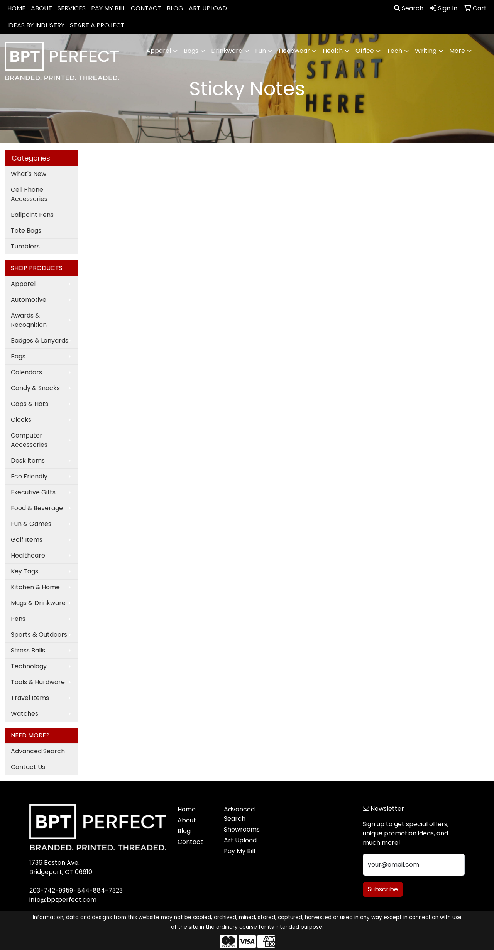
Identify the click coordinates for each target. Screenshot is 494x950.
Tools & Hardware (38, 682)
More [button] (457, 50)
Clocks (21, 419)
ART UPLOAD (208, 8)
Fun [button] (260, 50)
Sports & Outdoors (39, 634)
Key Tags (24, 571)
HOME (16, 8)
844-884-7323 (100, 890)
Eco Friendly (29, 476)
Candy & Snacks (35, 388)
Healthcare (28, 555)
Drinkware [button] (226, 50)
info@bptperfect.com (62, 899)
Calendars (26, 372)
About (187, 820)
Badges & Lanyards (39, 340)
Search (408, 8)
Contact (190, 841)
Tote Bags (26, 230)
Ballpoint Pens (32, 214)
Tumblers (25, 246)
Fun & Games (31, 523)
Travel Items (30, 697)
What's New (28, 173)
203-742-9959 (51, 890)
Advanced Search (38, 751)
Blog (184, 831)
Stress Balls (28, 650)
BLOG (175, 8)
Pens (18, 618)
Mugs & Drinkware (38, 602)
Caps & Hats (29, 403)
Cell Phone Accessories (29, 194)
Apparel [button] (158, 50)
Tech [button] (394, 50)
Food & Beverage (37, 508)
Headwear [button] (294, 50)
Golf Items (26, 539)
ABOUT (41, 8)
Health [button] (333, 50)
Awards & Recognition (29, 320)
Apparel (23, 283)
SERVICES (72, 8)
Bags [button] (191, 50)
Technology (29, 666)
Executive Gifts (33, 492)
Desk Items (28, 460)
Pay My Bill (239, 851)
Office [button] (364, 50)
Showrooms (242, 829)
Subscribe (383, 889)
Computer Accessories (29, 440)
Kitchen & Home (35, 587)
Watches (24, 713)
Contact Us (28, 766)
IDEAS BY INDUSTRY (35, 25)
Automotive (28, 299)
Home (187, 809)
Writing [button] (425, 50)
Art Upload (240, 840)
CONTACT (146, 8)
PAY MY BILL (108, 8)
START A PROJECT (97, 25)
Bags (18, 356)
